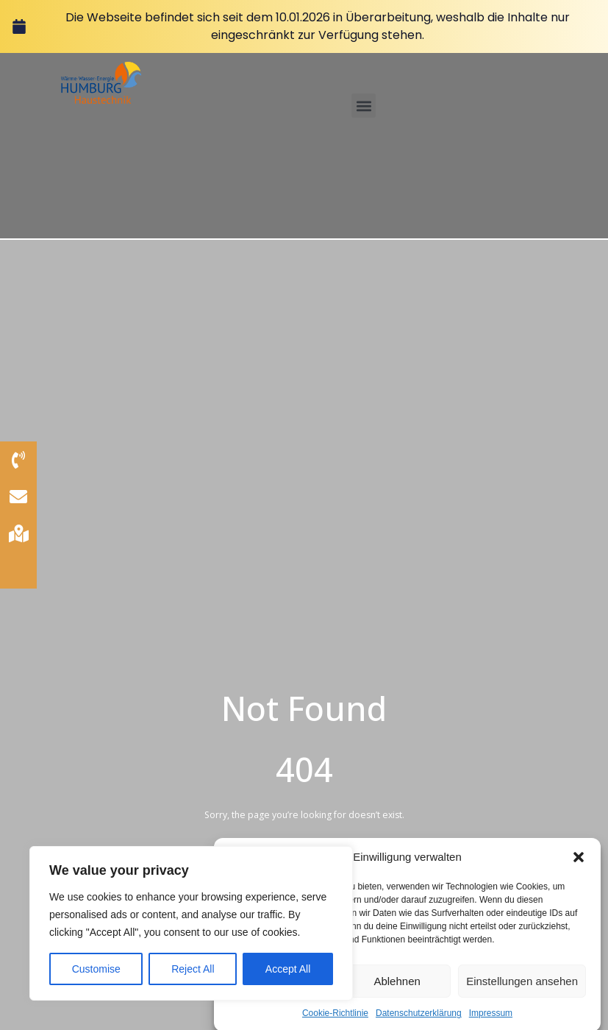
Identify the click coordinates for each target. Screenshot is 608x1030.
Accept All (287, 969)
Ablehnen (396, 990)
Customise (96, 969)
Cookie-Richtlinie (335, 1022)
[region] (191, 923)
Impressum (490, 1022)
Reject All (192, 969)
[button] (578, 866)
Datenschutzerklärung (419, 1022)
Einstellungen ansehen (522, 990)
